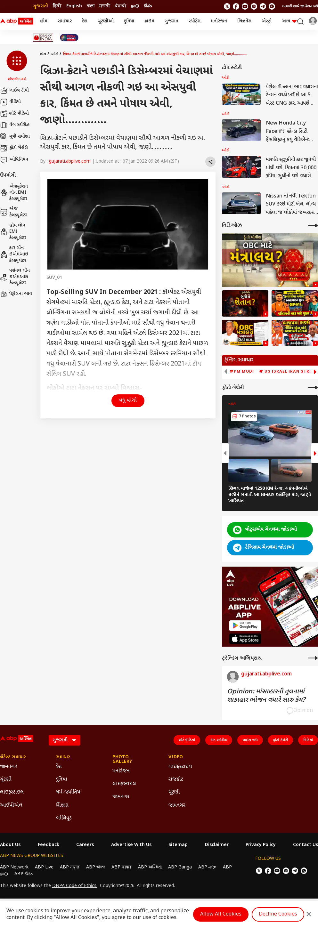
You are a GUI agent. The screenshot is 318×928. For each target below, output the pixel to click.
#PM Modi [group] (242, 371)
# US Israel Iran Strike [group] (287, 371)
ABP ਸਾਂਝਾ (207, 867)
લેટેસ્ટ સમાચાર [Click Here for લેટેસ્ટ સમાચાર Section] (13, 757)
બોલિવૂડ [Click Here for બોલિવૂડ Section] (64, 818)
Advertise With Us (131, 845)
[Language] (64, 740)
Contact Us (305, 845)
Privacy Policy (261, 845)
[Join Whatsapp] (272, 6)
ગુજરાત (171, 21)
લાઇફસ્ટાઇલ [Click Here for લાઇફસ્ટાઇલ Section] (12, 792)
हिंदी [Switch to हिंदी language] (57, 6)
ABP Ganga (180, 867)
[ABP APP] (245, 625)
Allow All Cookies (220, 914)
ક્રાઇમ (149, 21)
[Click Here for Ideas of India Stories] (43, 38)
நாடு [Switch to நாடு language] (135, 6)
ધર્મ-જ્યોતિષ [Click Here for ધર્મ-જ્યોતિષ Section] (68, 792)
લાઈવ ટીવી (14, 90)
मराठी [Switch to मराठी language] (104, 6)
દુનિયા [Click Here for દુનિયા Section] (61, 779)
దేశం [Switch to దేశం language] (148, 6)
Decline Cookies (278, 914)
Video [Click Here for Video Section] (175, 757)
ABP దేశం (23, 874)
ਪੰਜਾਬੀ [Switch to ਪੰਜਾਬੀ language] (120, 6)
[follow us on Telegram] (263, 6)
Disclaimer (217, 845)
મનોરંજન (219, 21)
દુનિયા (129, 21)
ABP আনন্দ (95, 867)
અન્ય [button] (289, 21)
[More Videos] (313, 225)
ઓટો (54, 54)
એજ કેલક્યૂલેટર (13, 212)
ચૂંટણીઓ (106, 21)
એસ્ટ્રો (267, 21)
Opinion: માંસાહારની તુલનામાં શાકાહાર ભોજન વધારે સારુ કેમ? (266, 696)
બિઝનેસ (244, 21)
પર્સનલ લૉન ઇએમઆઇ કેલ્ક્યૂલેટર (15, 277)
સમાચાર (65, 21)
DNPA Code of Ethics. (74, 886)
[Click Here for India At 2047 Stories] (69, 38)
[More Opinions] (313, 658)
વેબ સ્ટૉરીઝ (14, 125)
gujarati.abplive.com (70, 161)
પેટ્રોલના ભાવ (16, 294)
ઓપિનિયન (14, 160)
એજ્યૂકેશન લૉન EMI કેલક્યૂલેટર (14, 192)
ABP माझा (121, 867)
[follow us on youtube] (245, 6)
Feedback (48, 845)
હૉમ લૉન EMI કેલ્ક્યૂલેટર (13, 231)
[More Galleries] (313, 387)
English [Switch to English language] (74, 6)
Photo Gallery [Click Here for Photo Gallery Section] (122, 759)
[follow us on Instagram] (254, 6)
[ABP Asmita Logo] (16, 21)
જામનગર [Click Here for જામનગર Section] (8, 766)
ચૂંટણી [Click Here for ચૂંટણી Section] (6, 779)
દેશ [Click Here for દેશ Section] (59, 766)
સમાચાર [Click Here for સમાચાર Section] (63, 757)
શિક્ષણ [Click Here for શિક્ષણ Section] (62, 805)
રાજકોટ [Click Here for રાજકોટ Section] (175, 779)
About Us (10, 845)
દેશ (84, 21)
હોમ (43, 21)
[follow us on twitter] (227, 6)
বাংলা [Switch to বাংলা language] (90, 6)
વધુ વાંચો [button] (128, 400)
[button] (17, 66)
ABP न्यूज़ (70, 867)
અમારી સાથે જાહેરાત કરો (300, 6)
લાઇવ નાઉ (250, 740)
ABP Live (44, 867)
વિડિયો (308, 740)
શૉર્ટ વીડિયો (14, 113)
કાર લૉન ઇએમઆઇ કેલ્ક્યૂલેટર (14, 254)
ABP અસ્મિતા (150, 867)
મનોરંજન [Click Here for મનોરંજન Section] (121, 771)
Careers (85, 845)
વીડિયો (10, 102)
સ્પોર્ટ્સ (194, 21)
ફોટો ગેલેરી (14, 148)
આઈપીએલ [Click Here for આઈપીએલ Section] (11, 805)
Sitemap (178, 845)
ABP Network (14, 867)
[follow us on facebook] (236, 6)
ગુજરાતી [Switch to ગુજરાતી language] (40, 6)
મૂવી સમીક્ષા (15, 137)
